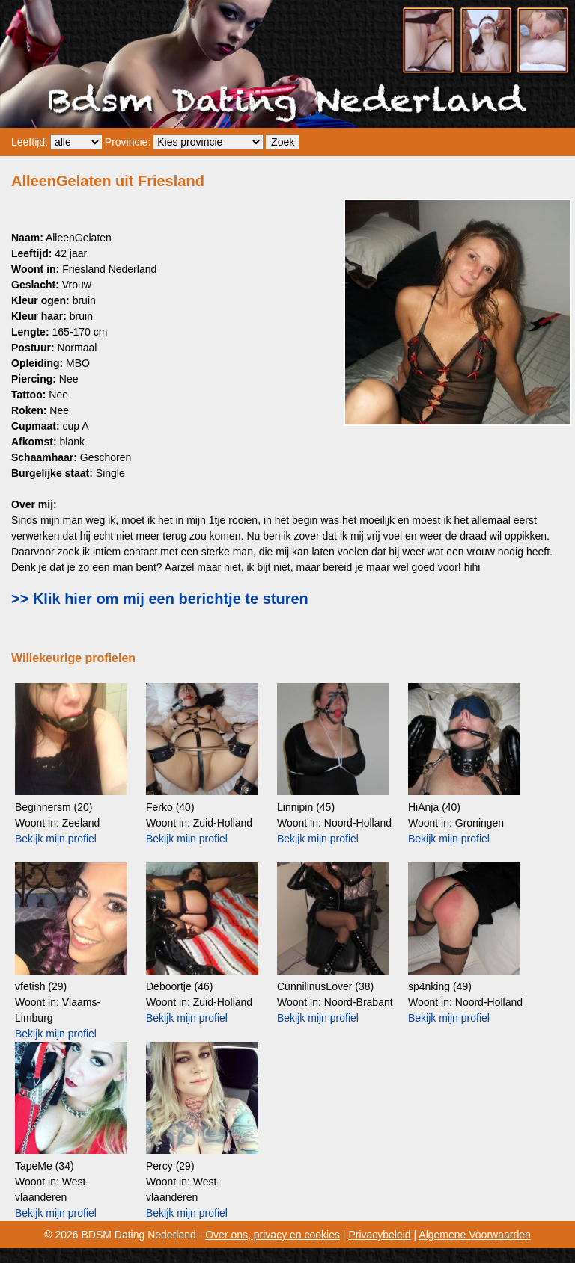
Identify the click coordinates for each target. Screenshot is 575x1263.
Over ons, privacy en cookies (272, 1235)
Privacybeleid (379, 1235)
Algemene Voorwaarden (474, 1235)
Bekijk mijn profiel (56, 838)
